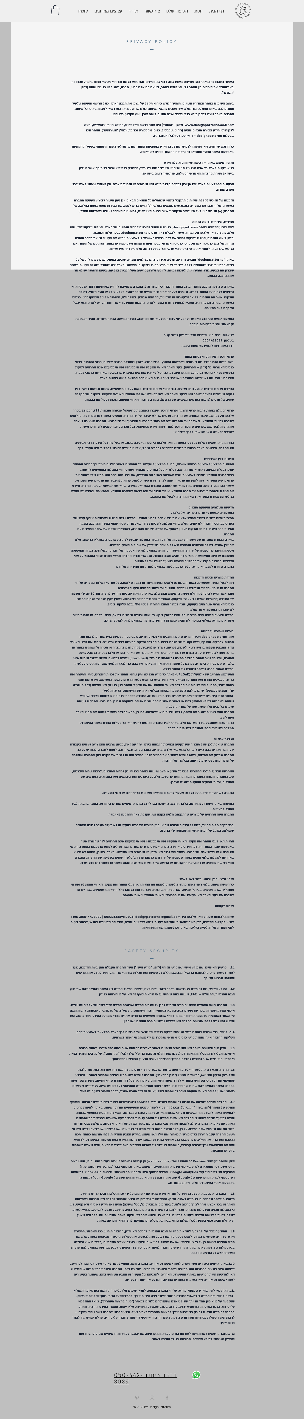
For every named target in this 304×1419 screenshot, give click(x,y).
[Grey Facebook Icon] (167, 1398)
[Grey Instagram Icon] (152, 1398)
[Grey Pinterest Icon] (137, 1398)
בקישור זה (176, 1183)
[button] (55, 10)
